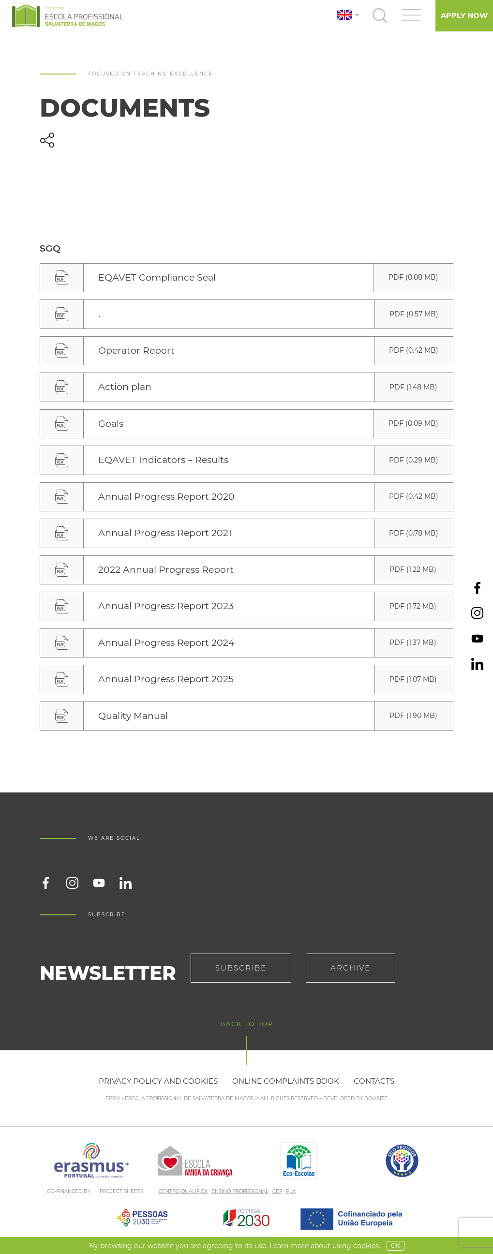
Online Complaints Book (285, 1081)
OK (395, 1245)
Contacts (374, 1081)
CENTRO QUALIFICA (183, 1191)
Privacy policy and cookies (158, 1081)
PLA (291, 1191)
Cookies (366, 1245)
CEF (277, 1191)
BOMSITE (376, 1098)
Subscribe (241, 967)
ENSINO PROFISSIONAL (240, 1191)
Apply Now (464, 15)
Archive (350, 967)
